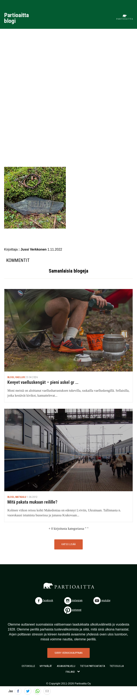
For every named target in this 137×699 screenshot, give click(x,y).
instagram (73, 600)
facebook (44, 600)
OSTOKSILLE (28, 666)
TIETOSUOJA (117, 666)
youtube (101, 600)
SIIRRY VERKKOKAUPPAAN (68, 652)
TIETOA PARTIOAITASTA (92, 666)
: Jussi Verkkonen (33, 249)
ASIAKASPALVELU (66, 666)
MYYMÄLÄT (46, 666)
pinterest (72, 609)
